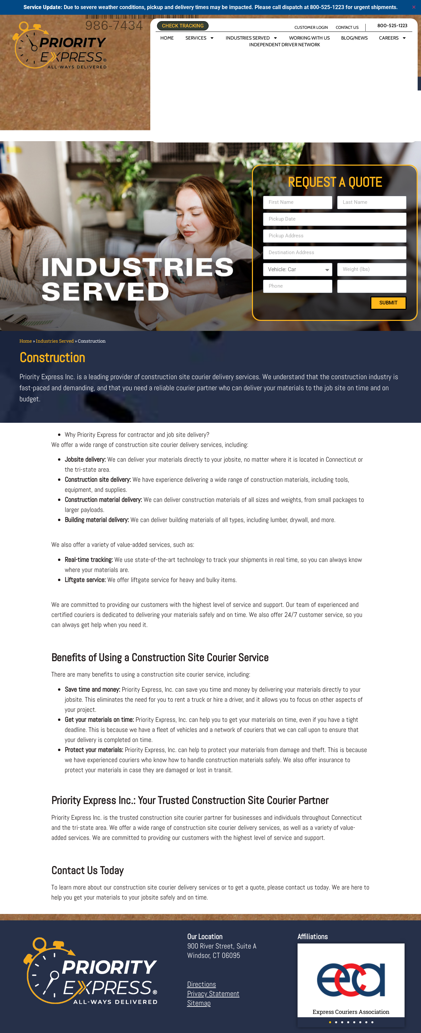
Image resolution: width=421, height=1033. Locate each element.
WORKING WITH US (309, 38)
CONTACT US (347, 27)
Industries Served (55, 341)
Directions (201, 984)
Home (25, 341)
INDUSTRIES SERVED (252, 38)
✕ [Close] (414, 7)
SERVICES (200, 38)
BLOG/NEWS (354, 38)
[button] (330, 1022)
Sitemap (199, 1003)
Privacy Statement (213, 993)
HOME (167, 38)
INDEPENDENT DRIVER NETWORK (284, 45)
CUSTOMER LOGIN (311, 27)
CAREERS (393, 38)
